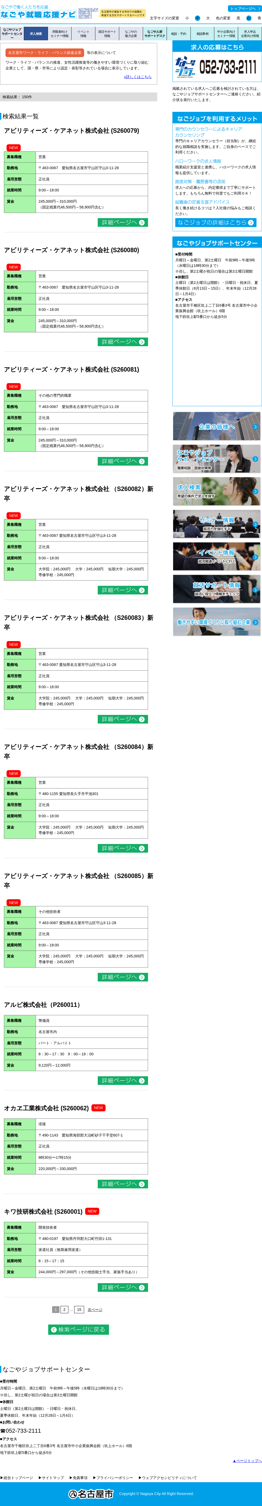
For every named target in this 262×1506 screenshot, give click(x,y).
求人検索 (36, 33)
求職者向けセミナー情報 (60, 33)
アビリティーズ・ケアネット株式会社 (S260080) (71, 250)
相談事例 (202, 33)
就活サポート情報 (107, 33)
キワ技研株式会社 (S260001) (43, 1211)
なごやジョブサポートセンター (12, 34)
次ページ (95, 1310)
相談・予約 (178, 33)
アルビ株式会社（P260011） (43, 1004)
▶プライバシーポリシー (113, 1478)
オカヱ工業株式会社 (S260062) (46, 1108)
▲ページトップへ (247, 1461)
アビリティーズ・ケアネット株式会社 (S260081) (71, 369)
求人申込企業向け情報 (250, 33)
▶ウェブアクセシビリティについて (167, 1478)
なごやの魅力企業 (131, 33)
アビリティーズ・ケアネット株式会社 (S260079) (71, 130)
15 (79, 1310)
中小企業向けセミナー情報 (226, 33)
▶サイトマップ (51, 1478)
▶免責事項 (78, 1478)
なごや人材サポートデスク (154, 33)
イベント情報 (83, 33)
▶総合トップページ (16, 1478)
